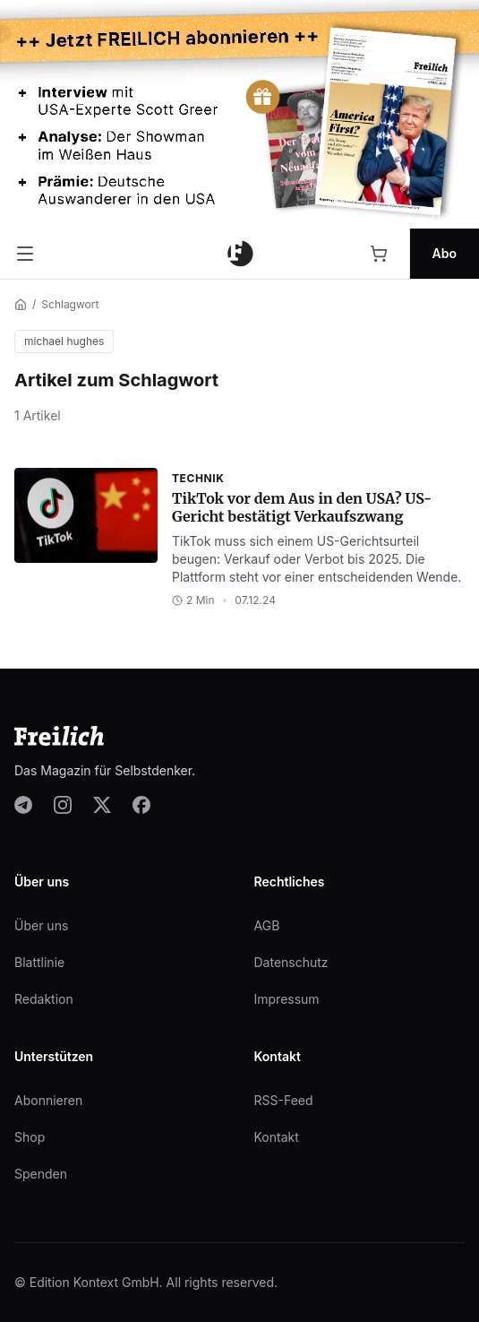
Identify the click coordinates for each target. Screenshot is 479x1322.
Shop (29, 1137)
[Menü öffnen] (25, 254)
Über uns (41, 925)
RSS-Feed (283, 1100)
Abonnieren (48, 1100)
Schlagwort (69, 304)
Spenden (40, 1173)
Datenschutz (291, 962)
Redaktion (43, 999)
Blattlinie (39, 962)
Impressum (287, 999)
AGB (267, 925)
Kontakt (276, 1137)
